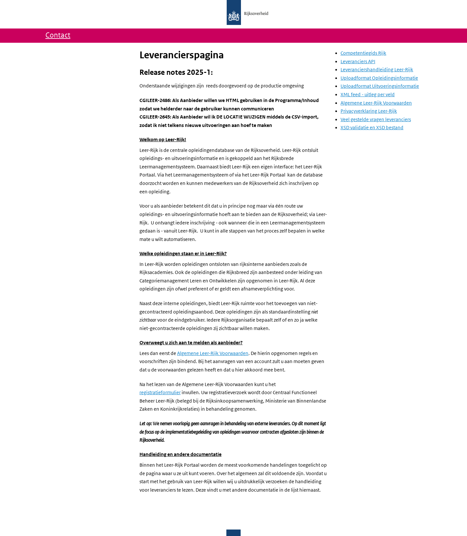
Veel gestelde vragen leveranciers (376, 119)
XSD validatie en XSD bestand (372, 128)
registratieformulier (160, 392)
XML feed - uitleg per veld (368, 94)
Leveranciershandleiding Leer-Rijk (377, 70)
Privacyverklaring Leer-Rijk (369, 111)
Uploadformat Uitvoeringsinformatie (380, 86)
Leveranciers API (358, 61)
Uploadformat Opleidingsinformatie (379, 78)
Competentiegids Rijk (363, 53)
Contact (57, 35)
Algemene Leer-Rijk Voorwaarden (212, 353)
